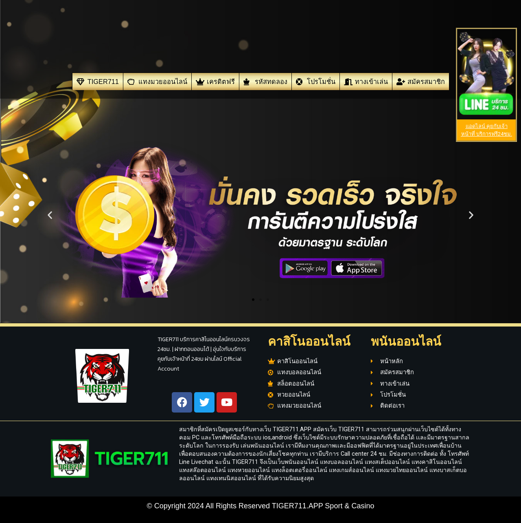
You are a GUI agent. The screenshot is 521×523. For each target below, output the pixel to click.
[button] (50, 215)
